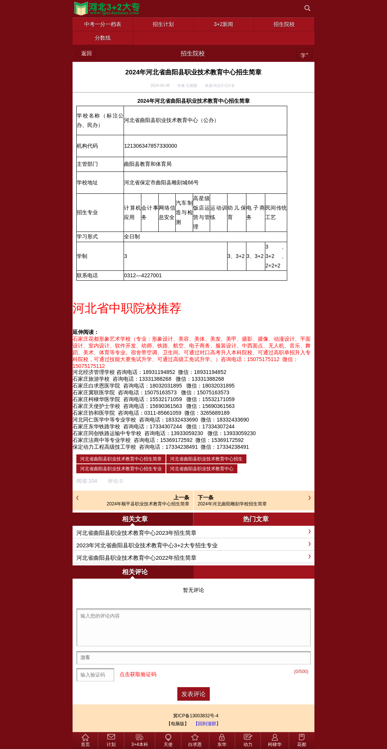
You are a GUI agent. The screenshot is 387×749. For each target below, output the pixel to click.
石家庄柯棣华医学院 (96, 399)
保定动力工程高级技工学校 (104, 447)
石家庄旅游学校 (91, 379)
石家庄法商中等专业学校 (102, 440)
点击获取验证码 (137, 674)
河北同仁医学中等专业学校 (104, 420)
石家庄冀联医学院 (94, 392)
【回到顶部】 (207, 723)
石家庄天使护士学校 (96, 406)
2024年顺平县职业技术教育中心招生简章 (148, 504)
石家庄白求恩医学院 (96, 386)
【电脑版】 (177, 723)
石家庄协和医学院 (94, 413)
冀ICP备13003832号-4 (195, 715)
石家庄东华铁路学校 (96, 426)
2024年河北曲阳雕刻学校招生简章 (232, 504)
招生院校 (193, 53)
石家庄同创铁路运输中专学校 (107, 433)
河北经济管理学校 (94, 372)
